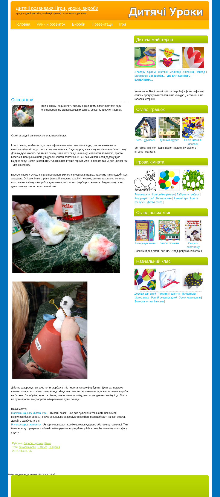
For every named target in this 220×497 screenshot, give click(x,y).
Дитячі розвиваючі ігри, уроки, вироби (57, 8)
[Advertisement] (70, 64)
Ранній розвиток (51, 24)
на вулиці (54, 447)
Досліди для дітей (145, 293)
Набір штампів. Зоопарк (193, 140)
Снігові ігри (22, 100)
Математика (141, 297)
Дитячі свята (154, 202)
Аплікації (175, 71)
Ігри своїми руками (163, 194)
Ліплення (188, 71)
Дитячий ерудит (169, 139)
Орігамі (151, 71)
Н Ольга (42, 447)
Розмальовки (142, 194)
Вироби (78, 24)
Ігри (122, 24)
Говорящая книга (145, 242)
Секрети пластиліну (193, 244)
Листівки (163, 71)
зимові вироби (27, 447)
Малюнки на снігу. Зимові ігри (28, 412)
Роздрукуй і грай (144, 198)
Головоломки (164, 198)
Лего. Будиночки (145, 139)
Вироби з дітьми (33, 443)
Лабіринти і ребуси (188, 194)
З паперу (139, 71)
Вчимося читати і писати (148, 301)
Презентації (102, 24)
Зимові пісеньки (169, 242)
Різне (47, 443)
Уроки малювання (189, 297)
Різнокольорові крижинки (26, 424)
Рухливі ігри (181, 198)
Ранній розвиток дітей (164, 297)
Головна (22, 24)
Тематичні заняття (169, 293)
